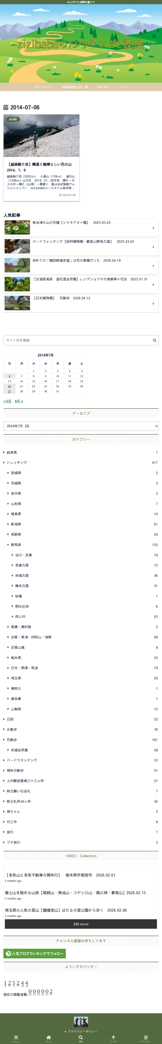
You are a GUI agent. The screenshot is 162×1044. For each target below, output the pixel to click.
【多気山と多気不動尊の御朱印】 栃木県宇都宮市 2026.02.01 (60, 875)
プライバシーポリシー (81, 1031)
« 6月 (7, 401)
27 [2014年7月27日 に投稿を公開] (9, 391)
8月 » (19, 401)
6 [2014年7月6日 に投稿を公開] (9, 376)
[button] (154, 340)
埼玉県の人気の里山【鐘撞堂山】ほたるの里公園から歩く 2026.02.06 (66, 910)
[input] (81, 340)
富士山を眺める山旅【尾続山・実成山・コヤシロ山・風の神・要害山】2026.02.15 (75, 892)
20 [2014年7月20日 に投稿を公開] (9, 386)
